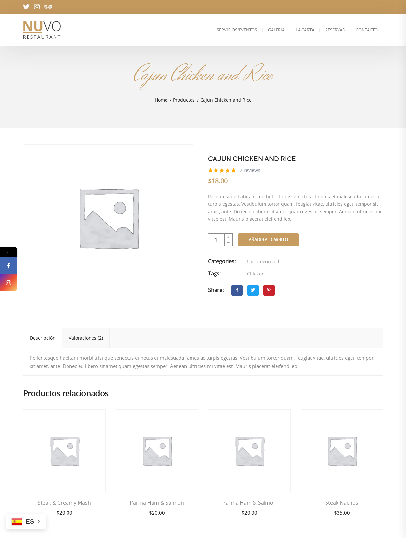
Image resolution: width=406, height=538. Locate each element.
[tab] (42, 338)
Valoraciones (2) (86, 338)
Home (161, 100)
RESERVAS (335, 30)
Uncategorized (263, 261)
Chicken (256, 273)
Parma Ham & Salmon (157, 502)
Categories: (222, 261)
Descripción (42, 338)
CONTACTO (367, 30)
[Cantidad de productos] (220, 239)
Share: (216, 290)
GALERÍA (276, 30)
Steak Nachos (341, 502)
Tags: (214, 273)
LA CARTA (305, 30)
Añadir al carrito (268, 240)
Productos (184, 100)
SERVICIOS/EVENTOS (237, 30)
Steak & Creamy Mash (64, 502)
